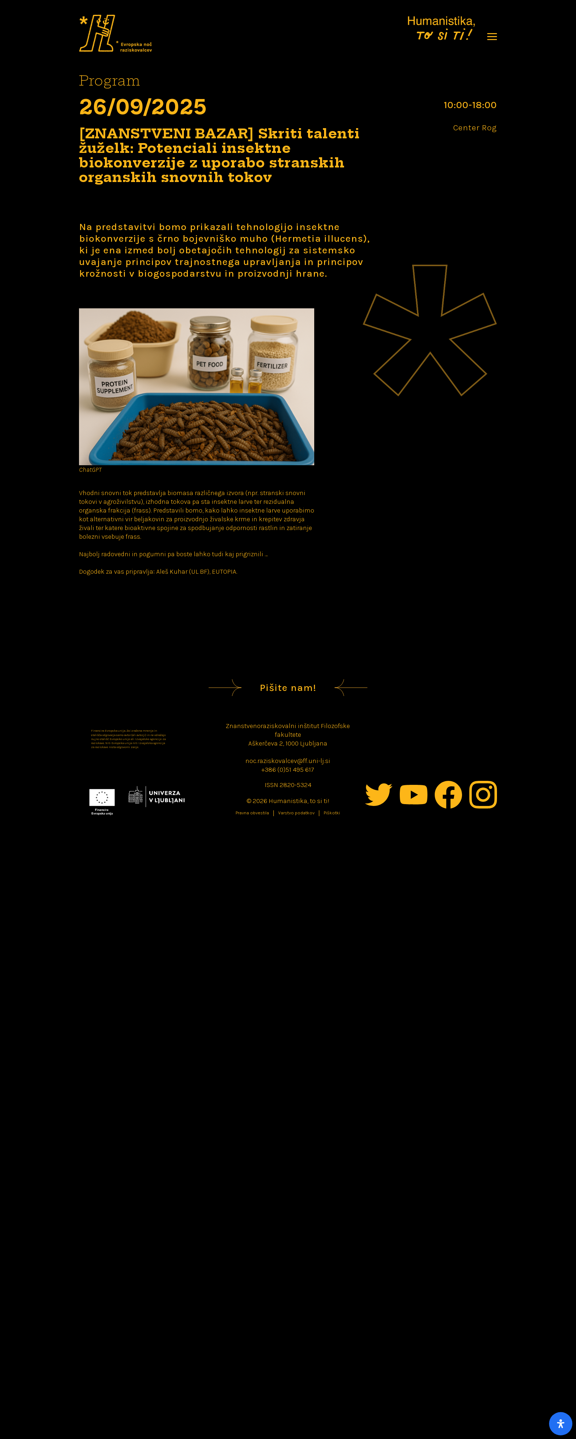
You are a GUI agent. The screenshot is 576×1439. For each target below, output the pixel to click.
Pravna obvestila (252, 812)
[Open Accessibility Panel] (560, 1423)
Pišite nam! (288, 687)
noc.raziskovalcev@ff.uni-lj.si (287, 761)
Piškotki (332, 812)
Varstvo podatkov (296, 812)
